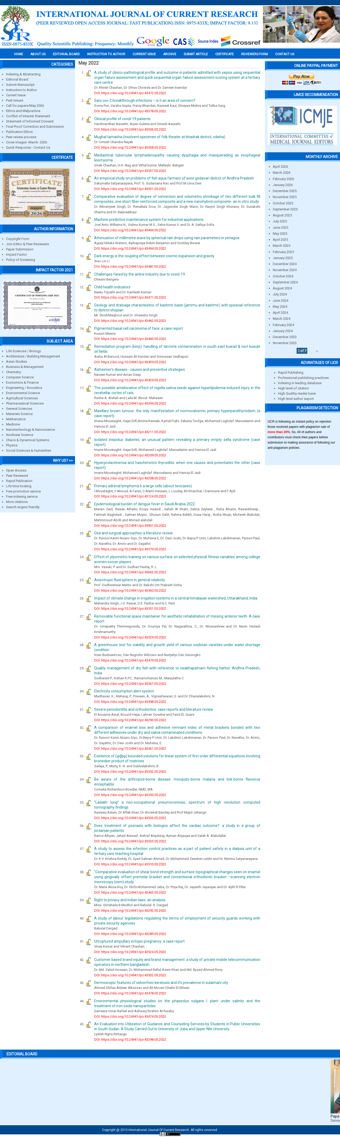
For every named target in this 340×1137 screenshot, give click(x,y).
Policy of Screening (20, 260)
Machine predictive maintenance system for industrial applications (148, 219)
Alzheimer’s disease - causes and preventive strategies (139, 369)
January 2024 (283, 331)
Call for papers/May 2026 (25, 106)
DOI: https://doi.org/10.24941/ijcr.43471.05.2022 (130, 297)
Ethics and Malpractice (23, 111)
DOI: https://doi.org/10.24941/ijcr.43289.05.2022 (130, 934)
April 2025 (280, 240)
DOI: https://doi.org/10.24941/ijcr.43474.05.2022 (130, 1016)
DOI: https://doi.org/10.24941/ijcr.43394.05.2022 (130, 403)
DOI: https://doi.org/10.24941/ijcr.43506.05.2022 (130, 129)
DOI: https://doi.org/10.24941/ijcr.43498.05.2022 (130, 702)
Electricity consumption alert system (124, 691)
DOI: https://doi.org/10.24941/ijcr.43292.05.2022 (130, 910)
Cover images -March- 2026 (26, 142)
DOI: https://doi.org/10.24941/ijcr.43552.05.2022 (130, 772)
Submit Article (196, 54)
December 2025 (285, 191)
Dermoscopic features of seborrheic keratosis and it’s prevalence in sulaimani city (161, 983)
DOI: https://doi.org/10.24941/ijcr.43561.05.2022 (130, 748)
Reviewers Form (254, 54)
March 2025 (281, 246)
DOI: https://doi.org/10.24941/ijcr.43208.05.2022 (130, 478)
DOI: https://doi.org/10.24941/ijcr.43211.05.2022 (130, 432)
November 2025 (285, 197)
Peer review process (21, 137)
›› (317, 351)
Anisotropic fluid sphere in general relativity (129, 580)
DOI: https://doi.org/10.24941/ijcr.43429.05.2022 (130, 380)
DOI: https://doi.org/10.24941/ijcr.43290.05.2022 (130, 720)
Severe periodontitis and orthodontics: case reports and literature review (153, 709)
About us (38, 54)
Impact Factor (16, 254)
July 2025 (280, 221)
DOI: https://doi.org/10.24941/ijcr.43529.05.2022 (130, 637)
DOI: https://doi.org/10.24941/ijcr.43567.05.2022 (130, 684)
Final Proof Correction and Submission (35, 126)
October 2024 (283, 276)
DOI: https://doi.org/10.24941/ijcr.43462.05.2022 (130, 321)
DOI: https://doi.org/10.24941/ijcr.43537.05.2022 (130, 171)
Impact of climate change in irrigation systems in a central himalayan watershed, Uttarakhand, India (175, 598)
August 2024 (282, 288)
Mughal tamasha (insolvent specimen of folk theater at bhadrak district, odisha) (159, 137)
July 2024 (280, 294)
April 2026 (280, 167)
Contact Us (284, 54)
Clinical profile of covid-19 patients (122, 119)
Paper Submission (19, 249)
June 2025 (280, 227)
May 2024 (280, 307)
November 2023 (285, 343)
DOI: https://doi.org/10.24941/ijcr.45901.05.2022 (130, 526)
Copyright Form (17, 239)
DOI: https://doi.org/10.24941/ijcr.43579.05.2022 (130, 549)
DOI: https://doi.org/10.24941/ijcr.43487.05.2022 (130, 266)
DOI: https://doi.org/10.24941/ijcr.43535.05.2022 (130, 841)
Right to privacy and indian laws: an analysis (130, 900)
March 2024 (281, 319)
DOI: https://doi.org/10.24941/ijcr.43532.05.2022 (130, 975)
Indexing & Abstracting (23, 74)
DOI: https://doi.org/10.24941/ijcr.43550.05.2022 (130, 795)
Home (18, 54)
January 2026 (283, 185)
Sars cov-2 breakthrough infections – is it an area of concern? (144, 100)
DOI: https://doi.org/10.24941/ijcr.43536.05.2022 (130, 818)
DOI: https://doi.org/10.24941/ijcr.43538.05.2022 (130, 147)
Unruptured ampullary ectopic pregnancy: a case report (139, 941)
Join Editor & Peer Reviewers (27, 244)
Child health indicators (112, 287)
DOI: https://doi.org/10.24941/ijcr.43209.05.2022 (130, 455)
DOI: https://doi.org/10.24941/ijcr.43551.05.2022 (130, 608)
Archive (169, 54)
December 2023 (285, 337)
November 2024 (285, 270)
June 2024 (280, 301)
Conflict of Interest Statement (28, 116)
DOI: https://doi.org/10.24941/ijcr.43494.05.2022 (130, 230)
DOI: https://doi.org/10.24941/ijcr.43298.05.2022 (130, 1039)
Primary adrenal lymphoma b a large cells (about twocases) (143, 486)
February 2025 (283, 252)
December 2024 (285, 264)
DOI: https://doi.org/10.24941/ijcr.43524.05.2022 (130, 952)
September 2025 (285, 209)
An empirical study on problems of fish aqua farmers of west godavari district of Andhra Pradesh (174, 178)
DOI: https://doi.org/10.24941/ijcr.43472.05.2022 (130, 93)
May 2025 (280, 234)
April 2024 (280, 313)
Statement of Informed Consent (30, 121)
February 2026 (283, 179)
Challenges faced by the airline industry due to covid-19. (140, 274)
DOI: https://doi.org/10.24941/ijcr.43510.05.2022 (130, 864)
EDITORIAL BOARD (66, 54)
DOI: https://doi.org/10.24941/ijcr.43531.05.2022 (130, 189)
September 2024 (285, 282)
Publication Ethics (19, 132)
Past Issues (14, 100)
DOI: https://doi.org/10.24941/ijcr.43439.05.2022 (130, 362)
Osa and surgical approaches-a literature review (133, 533)
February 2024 (283, 325)
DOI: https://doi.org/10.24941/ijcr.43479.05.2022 (130, 660)
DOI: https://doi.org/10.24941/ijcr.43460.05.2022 (130, 339)
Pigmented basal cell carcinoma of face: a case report (138, 328)
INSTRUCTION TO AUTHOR (106, 54)
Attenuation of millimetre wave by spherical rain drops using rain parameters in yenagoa (166, 238)
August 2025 (282, 215)
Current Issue (144, 54)
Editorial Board (17, 79)
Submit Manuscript (20, 85)
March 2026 (281, 173)
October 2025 (283, 203)
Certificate (224, 54)
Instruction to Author (21, 90)
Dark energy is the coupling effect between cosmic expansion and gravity (154, 256)
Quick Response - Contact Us (28, 147)
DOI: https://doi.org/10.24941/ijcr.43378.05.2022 (130, 111)
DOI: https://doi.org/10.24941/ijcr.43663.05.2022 (130, 572)
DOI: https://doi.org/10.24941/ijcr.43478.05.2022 (130, 993)
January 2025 (283, 258)
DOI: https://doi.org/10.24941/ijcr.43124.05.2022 (130, 496)
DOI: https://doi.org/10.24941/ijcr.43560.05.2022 (130, 590)
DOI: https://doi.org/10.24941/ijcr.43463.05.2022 (130, 892)
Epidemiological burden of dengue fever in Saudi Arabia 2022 (144, 504)
